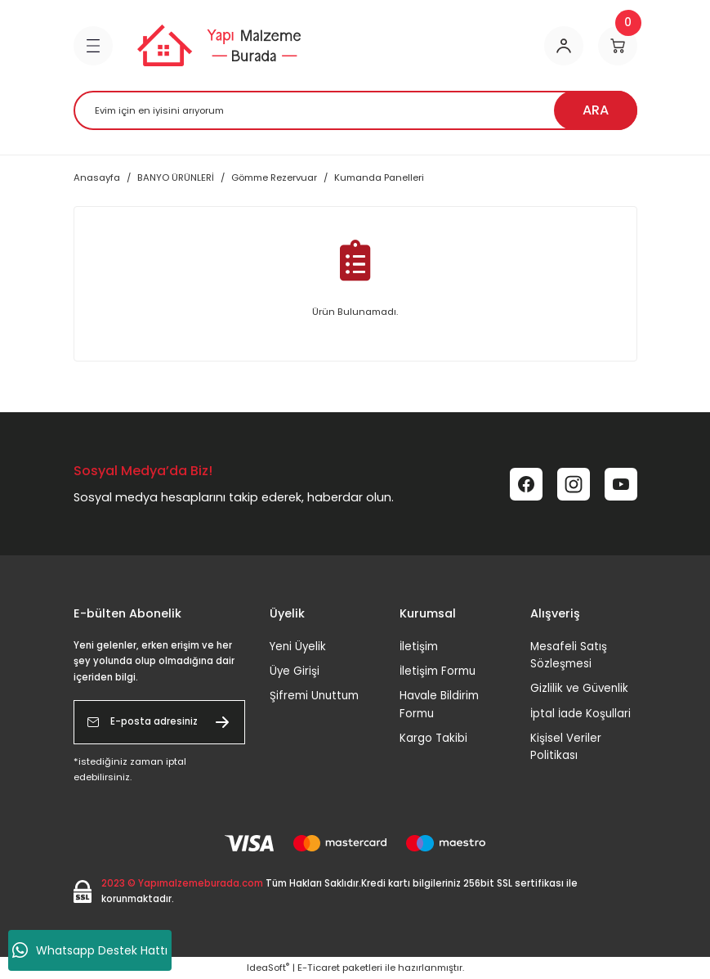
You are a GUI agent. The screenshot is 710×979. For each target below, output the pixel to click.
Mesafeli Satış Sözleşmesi (568, 655)
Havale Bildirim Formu (439, 704)
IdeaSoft (268, 967)
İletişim (419, 646)
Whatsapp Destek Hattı (89, 950)
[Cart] (617, 45)
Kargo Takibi (433, 738)
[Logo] (219, 45)
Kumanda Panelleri (379, 177)
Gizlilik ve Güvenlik (579, 688)
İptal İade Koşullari (580, 713)
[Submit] (222, 722)
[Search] (355, 110)
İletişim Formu (438, 671)
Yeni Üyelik (298, 646)
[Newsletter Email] (159, 722)
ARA (596, 110)
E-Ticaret (318, 967)
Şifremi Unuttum (314, 695)
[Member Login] (563, 45)
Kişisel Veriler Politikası (565, 746)
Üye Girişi (294, 671)
